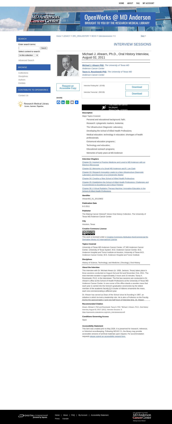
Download (137, 87)
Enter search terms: (27, 44)
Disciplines (23, 76)
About (65, 415)
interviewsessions (105, 36)
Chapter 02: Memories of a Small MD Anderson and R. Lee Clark (109, 168)
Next (142, 36)
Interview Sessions (132, 44)
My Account (82, 415)
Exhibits (21, 83)
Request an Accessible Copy (67, 87)
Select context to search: (29, 51)
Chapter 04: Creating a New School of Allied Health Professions (108, 178)
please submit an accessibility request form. (108, 336)
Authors (21, 80)
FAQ (73, 415)
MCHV (93, 36)
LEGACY (66, 36)
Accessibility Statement (99, 415)
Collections (23, 73)
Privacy (57, 418)
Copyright (65, 418)
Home (58, 36)
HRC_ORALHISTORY (80, 36)
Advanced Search (26, 60)
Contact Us (23, 95)
